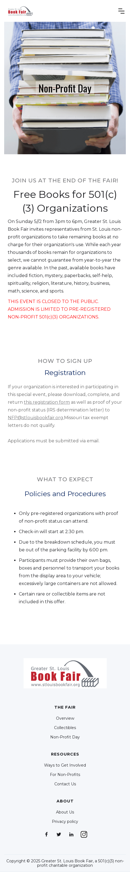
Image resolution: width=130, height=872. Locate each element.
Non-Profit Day (65, 737)
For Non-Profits (65, 774)
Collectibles (65, 727)
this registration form (47, 402)
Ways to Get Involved (65, 765)
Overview (65, 718)
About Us (65, 812)
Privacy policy (65, 821)
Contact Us (65, 784)
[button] (121, 11)
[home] (20, 11)
